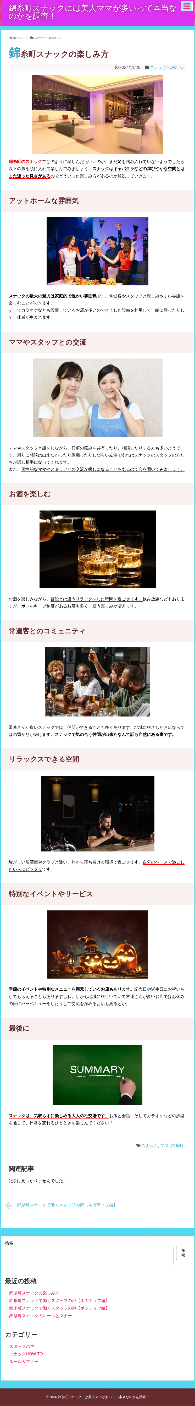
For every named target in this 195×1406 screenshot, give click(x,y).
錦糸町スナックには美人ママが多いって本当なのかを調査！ (93, 12)
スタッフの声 (21, 1346)
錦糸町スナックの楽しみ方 (34, 1293)
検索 (9, 1243)
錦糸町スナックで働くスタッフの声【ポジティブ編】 (59, 1308)
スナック (149, 1145)
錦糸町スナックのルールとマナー (40, 1315)
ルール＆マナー (23, 1361)
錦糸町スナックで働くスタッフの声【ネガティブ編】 (61, 1205)
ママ (164, 1145)
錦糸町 (177, 1145)
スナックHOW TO (166, 67)
